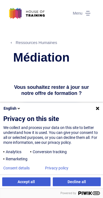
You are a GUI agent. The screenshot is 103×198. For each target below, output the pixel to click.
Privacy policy (56, 168)
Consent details (16, 168)
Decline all (77, 182)
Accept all (26, 182)
